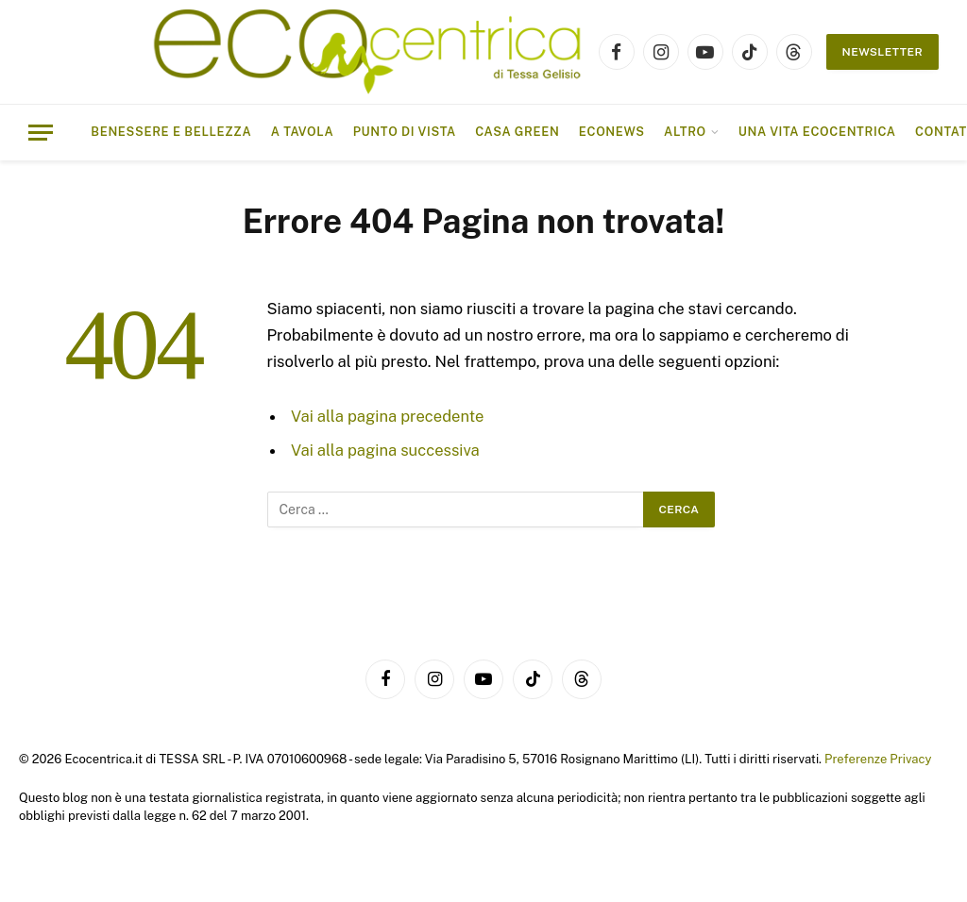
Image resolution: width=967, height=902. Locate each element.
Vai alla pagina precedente (387, 416)
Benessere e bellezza (171, 132)
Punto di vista (404, 132)
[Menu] (40, 132)
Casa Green (517, 132)
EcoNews (612, 132)
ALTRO (685, 132)
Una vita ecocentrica (817, 132)
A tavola (302, 132)
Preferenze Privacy (877, 759)
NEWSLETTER (882, 51)
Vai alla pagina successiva (385, 450)
